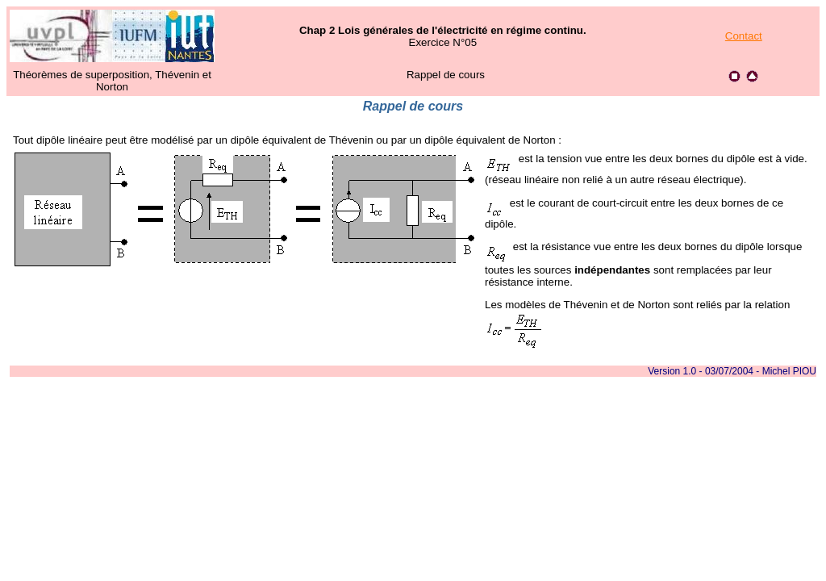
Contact (743, 36)
